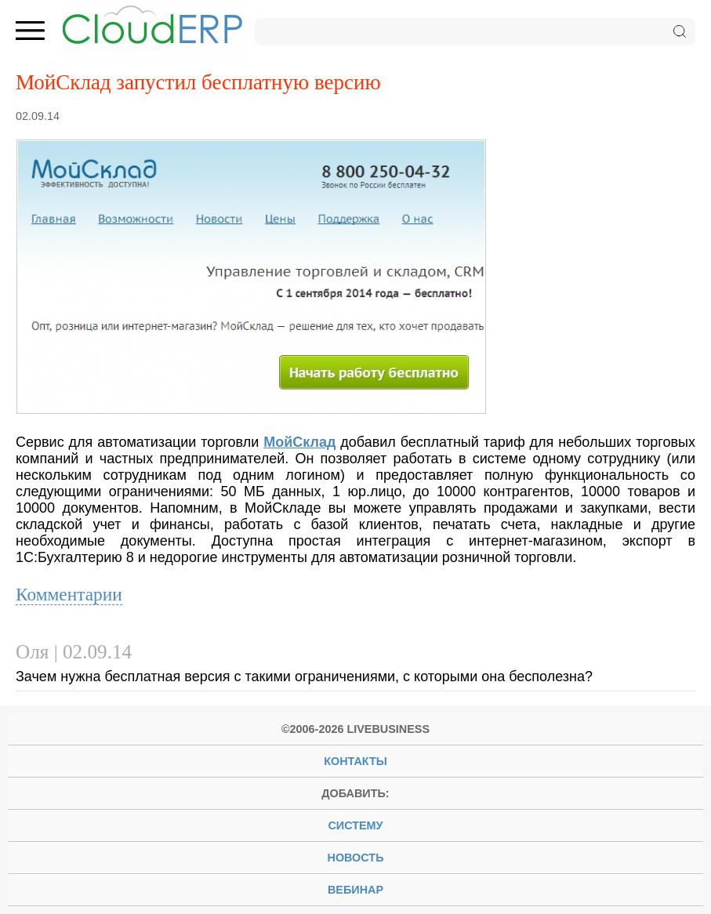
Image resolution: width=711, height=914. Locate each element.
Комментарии (69, 594)
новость (356, 857)
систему (355, 825)
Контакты (355, 761)
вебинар (355, 889)
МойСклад (299, 442)
